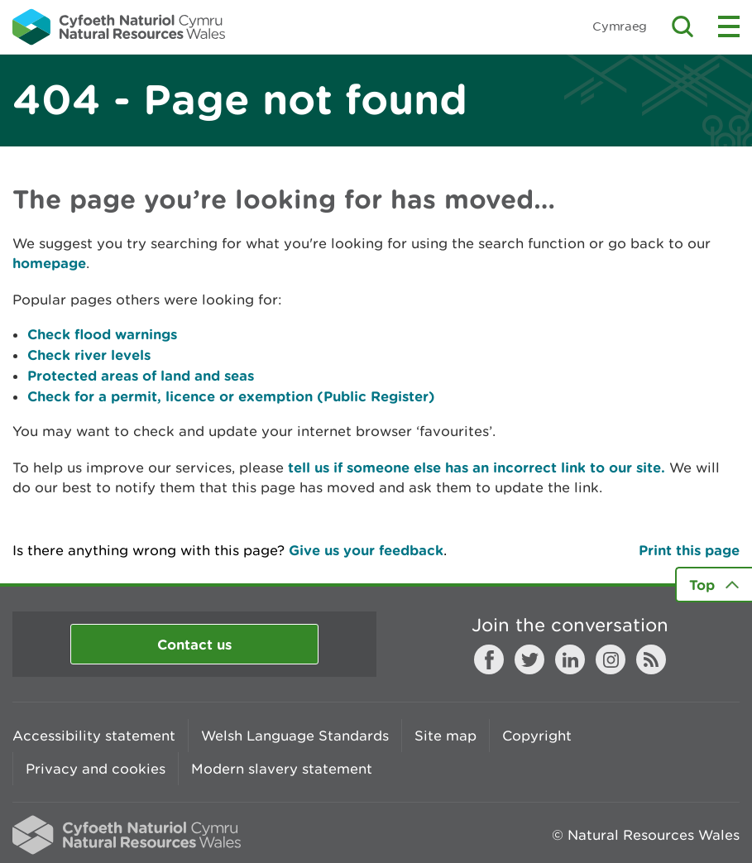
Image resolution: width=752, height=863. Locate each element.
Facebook (489, 659)
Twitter (529, 659)
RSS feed (651, 659)
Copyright (537, 735)
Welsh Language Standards (295, 735)
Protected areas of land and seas (140, 375)
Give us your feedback (366, 550)
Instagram (610, 659)
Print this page (689, 550)
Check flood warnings (102, 334)
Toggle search (682, 26)
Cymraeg (619, 26)
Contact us (194, 644)
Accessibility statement (93, 735)
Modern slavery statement (281, 768)
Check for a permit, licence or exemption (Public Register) (231, 396)
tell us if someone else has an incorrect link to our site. (476, 467)
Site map (445, 735)
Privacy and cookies (95, 768)
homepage (49, 263)
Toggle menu (729, 26)
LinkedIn (570, 659)
